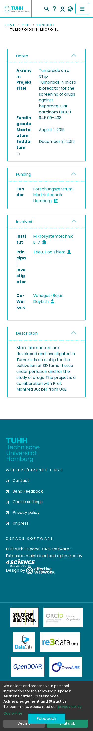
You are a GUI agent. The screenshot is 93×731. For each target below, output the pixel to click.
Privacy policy (23, 512)
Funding (45, 25)
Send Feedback (24, 491)
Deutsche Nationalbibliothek (24, 617)
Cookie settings (24, 502)
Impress (17, 523)
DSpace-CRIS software (46, 549)
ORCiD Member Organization (63, 617)
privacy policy (70, 706)
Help (54, 8)
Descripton (27, 333)
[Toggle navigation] (82, 8)
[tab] (46, 56)
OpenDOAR (27, 667)
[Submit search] (46, 8)
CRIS (26, 25)
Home (9, 25)
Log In (62, 8)
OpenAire (66, 667)
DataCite (23, 642)
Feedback (46, 718)
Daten (22, 56)
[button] (70, 9)
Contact (17, 480)
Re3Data (60, 642)
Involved (24, 222)
